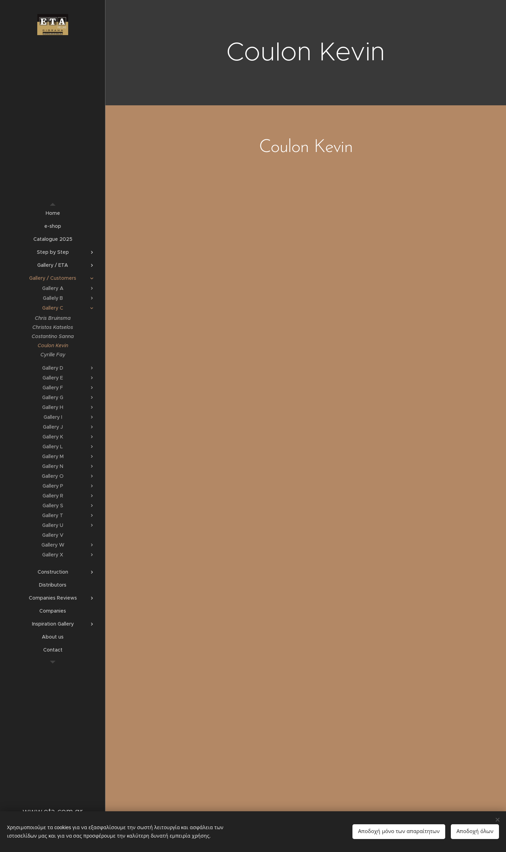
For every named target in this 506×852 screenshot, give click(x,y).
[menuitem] (52, 213)
